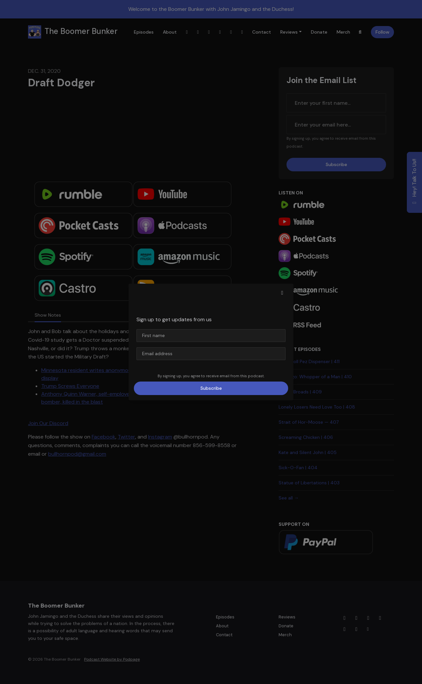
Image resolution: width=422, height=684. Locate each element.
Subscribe (211, 388)
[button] (282, 293)
